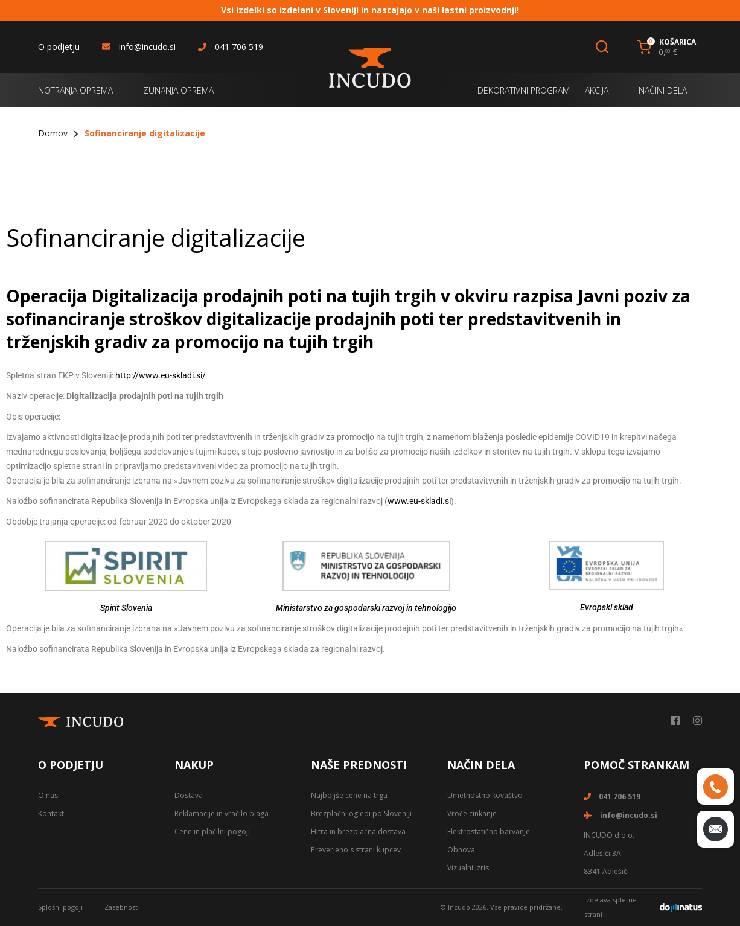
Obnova (461, 850)
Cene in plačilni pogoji (212, 831)
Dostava (188, 795)
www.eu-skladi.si (419, 501)
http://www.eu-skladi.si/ (160, 375)
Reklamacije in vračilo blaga (221, 813)
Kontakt (51, 813)
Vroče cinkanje (472, 813)
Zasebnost (121, 907)
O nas (48, 795)
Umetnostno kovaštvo (485, 795)
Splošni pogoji (60, 907)
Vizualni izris (468, 868)
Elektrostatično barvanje (488, 831)
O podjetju (59, 47)
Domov (53, 133)
